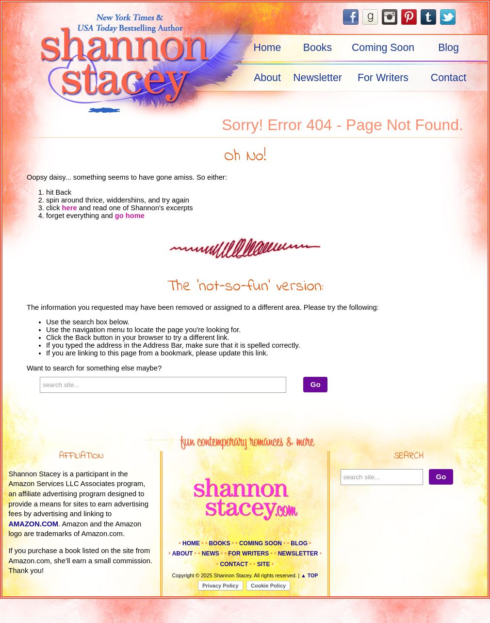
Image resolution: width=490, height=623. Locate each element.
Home (267, 47)
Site (263, 564)
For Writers (383, 78)
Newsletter (317, 78)
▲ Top (309, 575)
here (69, 208)
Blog (448, 47)
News (210, 553)
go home (130, 215)
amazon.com (34, 524)
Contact (449, 78)
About (267, 78)
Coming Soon (383, 47)
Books (317, 47)
